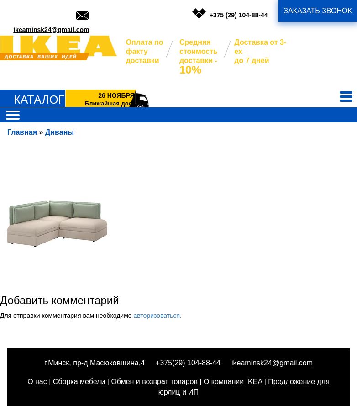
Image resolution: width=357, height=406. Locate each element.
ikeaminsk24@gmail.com (51, 29)
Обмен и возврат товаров (154, 381)
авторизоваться (156, 315)
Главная (22, 132)
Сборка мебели (79, 381)
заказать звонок (318, 11)
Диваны (59, 132)
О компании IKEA (233, 381)
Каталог (39, 99)
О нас (37, 381)
